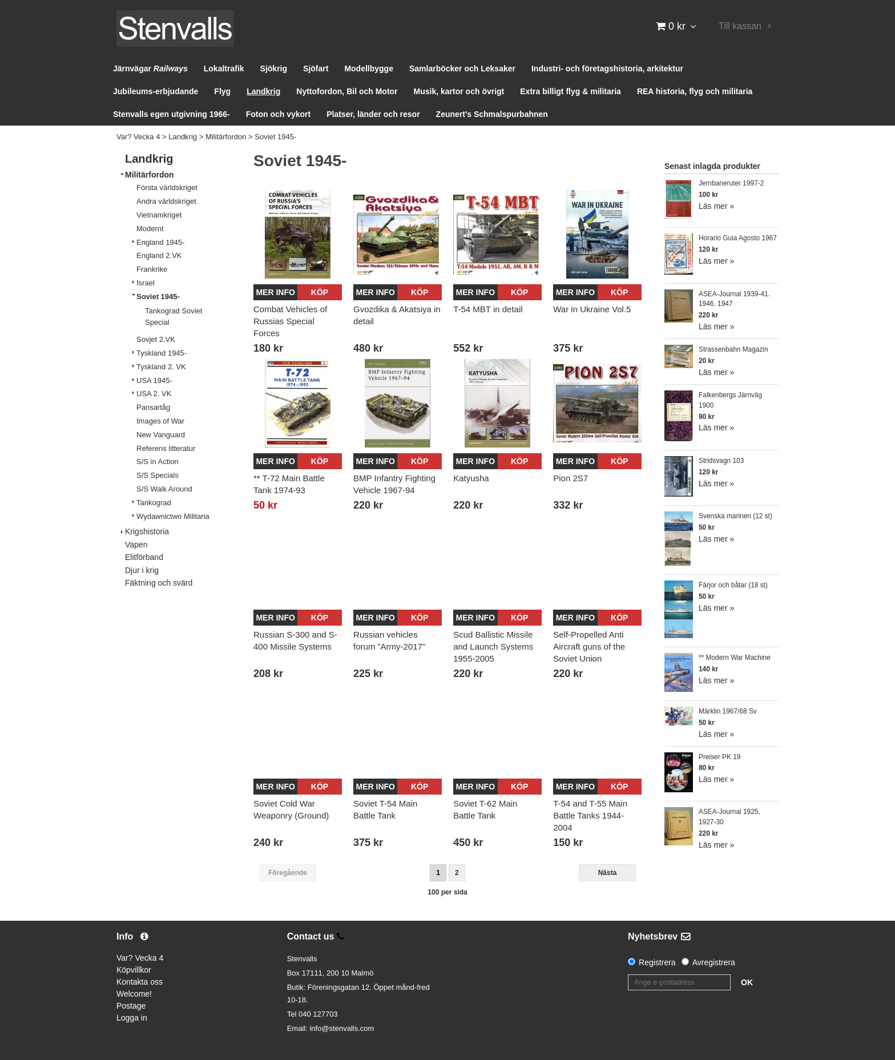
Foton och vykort (278, 114)
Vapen (136, 544)
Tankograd (153, 502)
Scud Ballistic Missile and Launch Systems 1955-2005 (493, 646)
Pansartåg (153, 407)
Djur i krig (142, 570)
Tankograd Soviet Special (173, 317)
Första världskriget (166, 187)
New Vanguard (160, 434)
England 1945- (160, 242)
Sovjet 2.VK (155, 339)
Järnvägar (150, 68)
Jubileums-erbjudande (155, 91)
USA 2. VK (153, 393)
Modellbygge (368, 68)
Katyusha (471, 478)
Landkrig (263, 91)
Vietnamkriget (159, 215)
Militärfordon (226, 136)
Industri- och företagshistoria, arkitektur (607, 68)
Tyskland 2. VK (161, 366)
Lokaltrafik (224, 68)
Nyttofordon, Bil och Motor (346, 91)
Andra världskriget (166, 201)
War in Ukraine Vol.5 (592, 309)
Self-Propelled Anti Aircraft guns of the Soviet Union (589, 646)
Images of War (160, 421)
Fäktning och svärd (158, 582)
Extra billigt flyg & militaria (570, 91)
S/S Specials (157, 475)
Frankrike (151, 269)
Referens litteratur (165, 448)
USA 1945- (154, 380)
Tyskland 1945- (161, 353)
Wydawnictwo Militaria (172, 516)
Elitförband (144, 557)
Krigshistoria (147, 531)
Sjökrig (273, 68)
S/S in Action (157, 461)
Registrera (657, 962)
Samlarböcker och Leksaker (462, 68)
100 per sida (447, 892)
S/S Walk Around (164, 489)
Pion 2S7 (570, 478)
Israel (145, 283)
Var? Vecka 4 (138, 136)
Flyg (222, 91)
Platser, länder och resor (373, 114)
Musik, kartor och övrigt (459, 91)
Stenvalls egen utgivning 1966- (171, 114)
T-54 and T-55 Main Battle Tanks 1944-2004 (590, 815)
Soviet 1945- (275, 136)
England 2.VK (159, 255)
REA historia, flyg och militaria (695, 91)
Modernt (150, 228)
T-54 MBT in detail (487, 309)
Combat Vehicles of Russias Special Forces (290, 321)
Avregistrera (713, 962)
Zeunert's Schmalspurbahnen (492, 114)
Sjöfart (315, 68)
